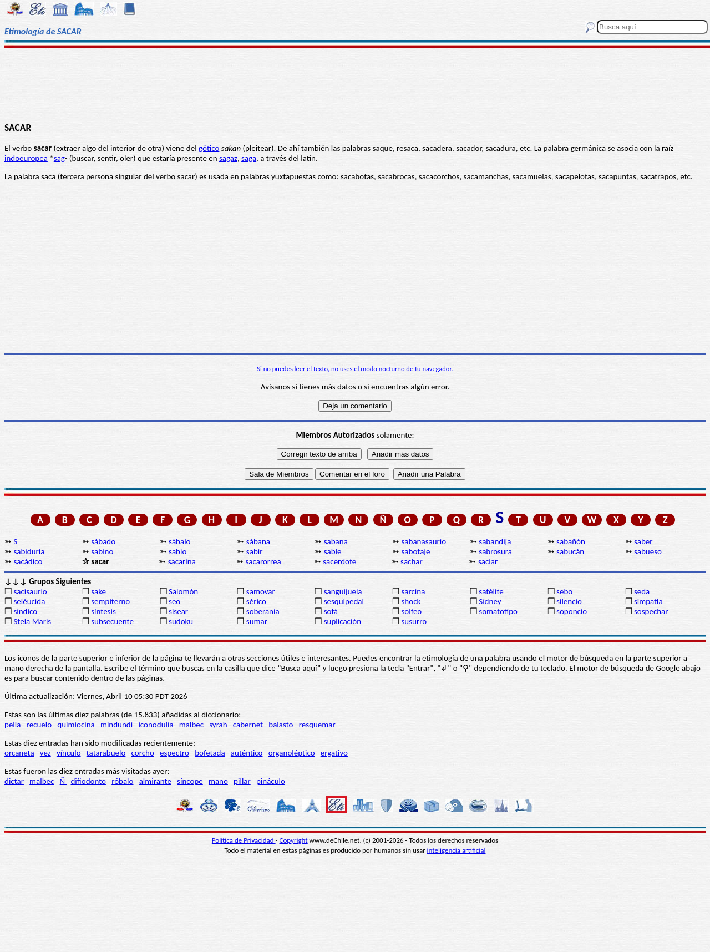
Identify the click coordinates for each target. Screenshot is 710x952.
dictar (14, 781)
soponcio (571, 611)
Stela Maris (32, 621)
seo (174, 601)
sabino (102, 551)
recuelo (39, 725)
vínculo (69, 753)
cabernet (248, 725)
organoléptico (291, 753)
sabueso (648, 551)
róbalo (122, 781)
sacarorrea (263, 561)
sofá (331, 611)
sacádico (27, 561)
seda (642, 591)
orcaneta (19, 753)
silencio (569, 601)
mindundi (116, 725)
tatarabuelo (106, 753)
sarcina (413, 591)
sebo (564, 591)
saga (248, 158)
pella (12, 725)
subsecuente (112, 621)
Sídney (490, 601)
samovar (260, 591)
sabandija (495, 541)
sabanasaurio (423, 541)
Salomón (183, 591)
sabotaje (415, 551)
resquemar (317, 725)
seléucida (29, 601)
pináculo (270, 781)
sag (59, 158)
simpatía (648, 601)
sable (333, 551)
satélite (491, 591)
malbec (191, 725)
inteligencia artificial (456, 850)
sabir (254, 551)
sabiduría (28, 551)
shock (410, 601)
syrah (218, 725)
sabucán (570, 551)
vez (45, 753)
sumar (256, 621)
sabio (177, 551)
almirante (155, 781)
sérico (256, 601)
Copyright (294, 840)
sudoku (181, 621)
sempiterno (110, 601)
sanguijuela (343, 591)
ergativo (334, 753)
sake (98, 591)
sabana (336, 541)
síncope (190, 781)
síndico (25, 611)
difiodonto (88, 781)
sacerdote (339, 561)
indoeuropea (26, 158)
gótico (209, 148)
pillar (242, 781)
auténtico (247, 753)
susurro (414, 621)
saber (643, 541)
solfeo (411, 611)
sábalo (179, 541)
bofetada (210, 753)
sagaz (228, 158)
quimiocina (75, 725)
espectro (174, 753)
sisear (178, 611)
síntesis (103, 611)
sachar (411, 561)
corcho (142, 753)
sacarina (182, 561)
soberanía (263, 611)
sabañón (570, 541)
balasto (280, 725)
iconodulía (155, 725)
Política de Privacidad (244, 840)
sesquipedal (344, 601)
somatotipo (498, 611)
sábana (258, 541)
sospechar (651, 611)
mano (218, 781)
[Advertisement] (355, 84)
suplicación (343, 621)
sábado (103, 541)
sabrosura (495, 551)
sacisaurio (30, 591)
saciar (488, 561)
